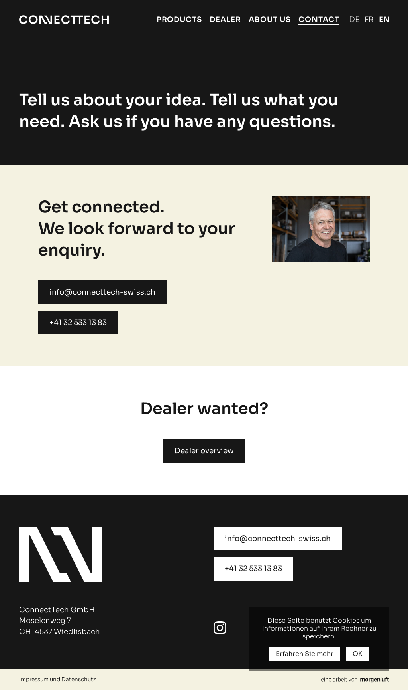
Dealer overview (204, 450)
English (384, 19)
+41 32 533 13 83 (78, 322)
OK (358, 654)
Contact (318, 19)
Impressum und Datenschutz (57, 679)
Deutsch (354, 19)
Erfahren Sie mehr (304, 654)
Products (179, 19)
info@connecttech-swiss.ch (102, 292)
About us (270, 19)
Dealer (225, 19)
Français (369, 19)
